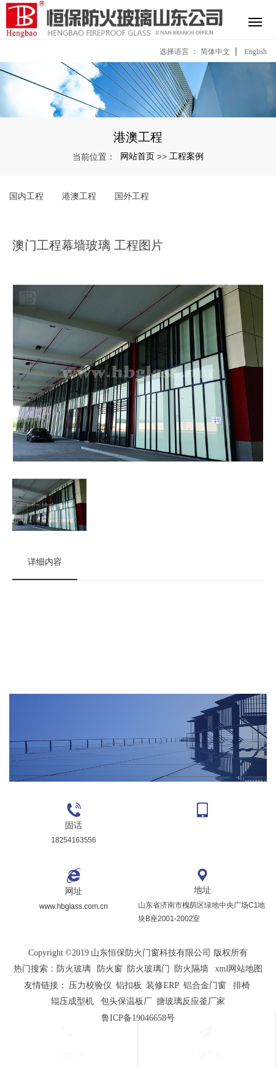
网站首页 (137, 156)
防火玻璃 (73, 968)
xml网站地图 (239, 968)
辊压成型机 (72, 1001)
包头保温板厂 (126, 1001)
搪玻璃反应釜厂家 (190, 1001)
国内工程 (26, 196)
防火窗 (110, 968)
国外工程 (132, 196)
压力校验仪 (90, 985)
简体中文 (215, 51)
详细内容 (45, 562)
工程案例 (186, 156)
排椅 (241, 985)
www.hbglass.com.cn (73, 906)
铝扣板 (129, 985)
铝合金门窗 (204, 985)
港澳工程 (79, 196)
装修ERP (162, 985)
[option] (138, 375)
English (255, 51)
